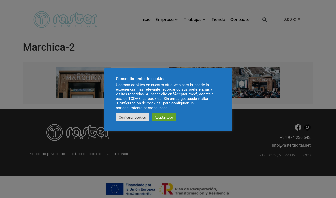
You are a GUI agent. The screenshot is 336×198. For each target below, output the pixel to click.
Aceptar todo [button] (164, 117)
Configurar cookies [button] (132, 117)
